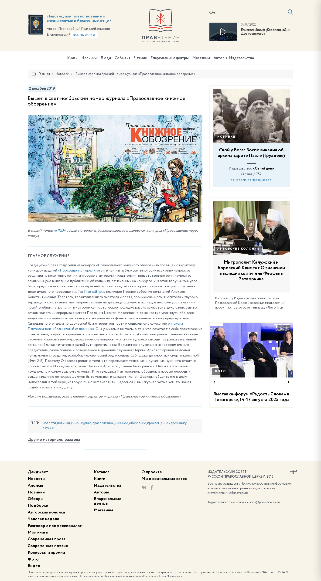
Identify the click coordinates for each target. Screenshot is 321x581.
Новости (36, 479)
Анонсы (35, 485)
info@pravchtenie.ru (265, 502)
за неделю (239, 180)
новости (49, 423)
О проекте (151, 472)
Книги (72, 58)
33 (284, 328)
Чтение (140, 58)
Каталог (101, 472)
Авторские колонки (238, 249)
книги (75, 423)
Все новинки (84, 35)
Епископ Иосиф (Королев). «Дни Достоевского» (265, 32)
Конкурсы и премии (46, 552)
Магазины (201, 58)
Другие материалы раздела (54, 440)
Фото (220, 371)
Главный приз (94, 292)
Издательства (241, 58)
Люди (105, 58)
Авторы (220, 58)
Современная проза (46, 539)
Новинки (89, 58)
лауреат (49, 427)
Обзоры (35, 499)
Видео (34, 566)
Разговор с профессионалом (55, 526)
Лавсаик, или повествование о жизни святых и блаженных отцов (79, 18)
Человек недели (43, 519)
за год (267, 180)
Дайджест (38, 472)
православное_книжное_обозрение (119, 423)
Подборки (38, 505)
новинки (63, 423)
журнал (86, 423)
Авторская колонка (46, 512)
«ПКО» (59, 231)
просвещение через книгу (166, 423)
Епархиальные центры (169, 58)
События (122, 58)
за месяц (254, 180)
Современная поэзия (48, 546)
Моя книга (38, 532)
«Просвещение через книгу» (81, 270)
